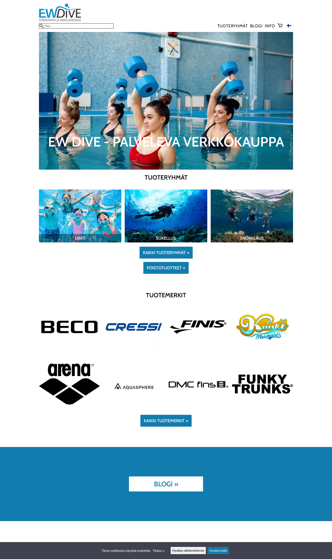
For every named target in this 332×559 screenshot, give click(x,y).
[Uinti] (80, 241)
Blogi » (166, 484)
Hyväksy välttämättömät (188, 550)
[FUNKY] (262, 409)
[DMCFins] (198, 409)
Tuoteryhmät (232, 25)
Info (270, 25)
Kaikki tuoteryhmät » (166, 252)
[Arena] (69, 409)
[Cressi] (133, 352)
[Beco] (69, 352)
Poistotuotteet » (166, 267)
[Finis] (198, 352)
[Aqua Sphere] (133, 409)
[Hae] (76, 26)
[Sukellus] (166, 241)
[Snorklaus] (252, 241)
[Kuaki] (262, 352)
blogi (256, 25)
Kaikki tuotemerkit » (166, 420)
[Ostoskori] (282, 25)
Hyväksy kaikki (218, 550)
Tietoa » (158, 551)
